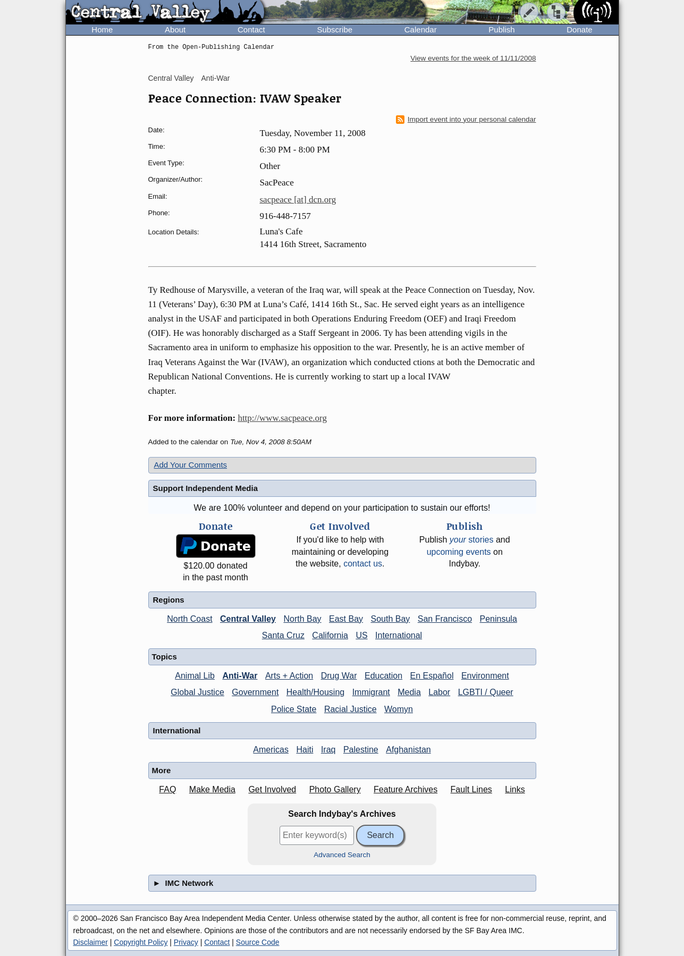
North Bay (302, 618)
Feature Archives (405, 789)
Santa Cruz (283, 635)
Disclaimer (90, 942)
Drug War (339, 675)
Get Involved (272, 789)
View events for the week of (473, 58)
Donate (579, 29)
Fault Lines (471, 789)
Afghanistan (408, 749)
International (398, 635)
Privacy (186, 942)
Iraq (328, 749)
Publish (501, 29)
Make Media (212, 789)
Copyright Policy (140, 942)
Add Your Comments (190, 464)
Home (102, 29)
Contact (251, 29)
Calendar (420, 29)
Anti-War (215, 78)
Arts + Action (289, 675)
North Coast (189, 618)
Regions (168, 599)
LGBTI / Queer (485, 692)
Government (255, 692)
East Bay (346, 618)
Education (383, 675)
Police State (293, 709)
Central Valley (171, 78)
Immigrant (371, 692)
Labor (439, 692)
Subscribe (334, 29)
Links (515, 789)
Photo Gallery (335, 789)
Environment (485, 675)
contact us (362, 563)
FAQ (167, 789)
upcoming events (459, 551)
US (361, 635)
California (330, 635)
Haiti (304, 749)
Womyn (398, 709)
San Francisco (445, 618)
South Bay (390, 618)
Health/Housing (315, 692)
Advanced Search (342, 855)
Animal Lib (195, 675)
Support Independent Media (205, 488)
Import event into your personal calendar (466, 119)
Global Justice (197, 692)
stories (472, 539)
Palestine (360, 749)
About (175, 29)
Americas (271, 749)
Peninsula (498, 618)
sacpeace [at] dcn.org (298, 199)
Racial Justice (350, 709)
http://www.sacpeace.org (282, 418)
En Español (432, 675)
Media (409, 692)
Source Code (258, 942)
